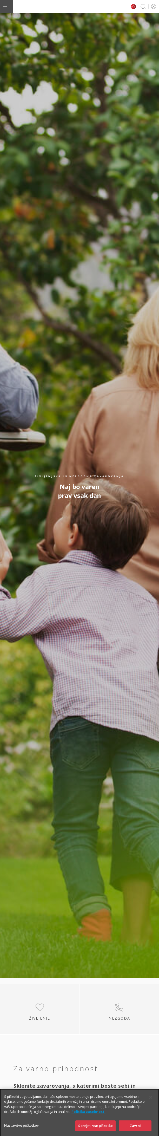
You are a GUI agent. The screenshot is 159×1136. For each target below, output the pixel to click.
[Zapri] (150, 1105)
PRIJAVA (152, 6)
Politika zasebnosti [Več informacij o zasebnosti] (88, 1119)
